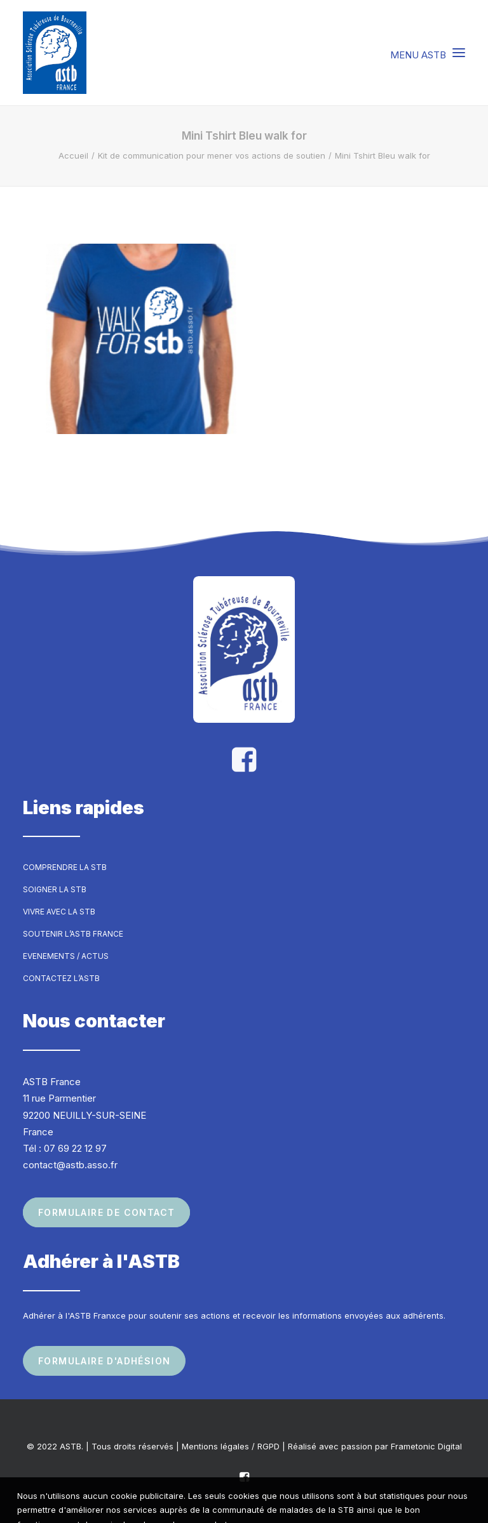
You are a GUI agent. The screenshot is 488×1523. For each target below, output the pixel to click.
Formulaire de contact (106, 1212)
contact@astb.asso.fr (70, 1165)
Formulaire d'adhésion (104, 1360)
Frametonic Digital (426, 1446)
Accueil (73, 155)
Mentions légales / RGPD (231, 1446)
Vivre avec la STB (59, 911)
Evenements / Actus (66, 956)
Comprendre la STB (65, 867)
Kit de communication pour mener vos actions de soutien (211, 155)
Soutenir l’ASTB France (73, 934)
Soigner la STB (54, 889)
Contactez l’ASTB (61, 978)
